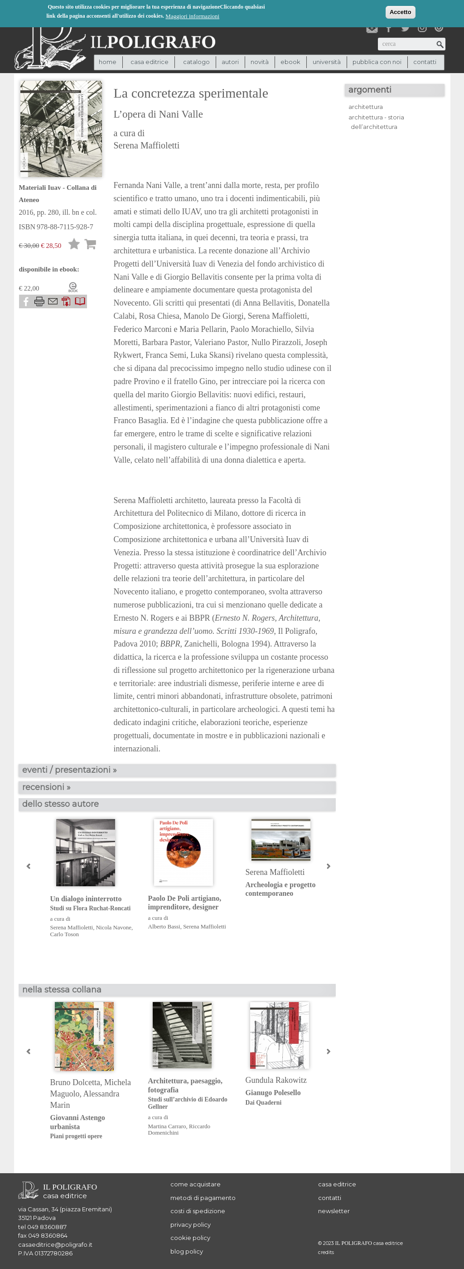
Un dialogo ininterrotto (92, 904)
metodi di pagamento (203, 1197)
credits (326, 1252)
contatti (424, 61)
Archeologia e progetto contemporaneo (281, 889)
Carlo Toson (64, 934)
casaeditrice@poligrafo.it (55, 1244)
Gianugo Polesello (287, 1097)
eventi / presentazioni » (69, 770)
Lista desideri (74, 245)
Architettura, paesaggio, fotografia (190, 1094)
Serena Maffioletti (147, 145)
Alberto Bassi (164, 926)
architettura (365, 106)
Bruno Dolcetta (75, 1082)
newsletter (334, 1211)
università (327, 61)
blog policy (186, 1251)
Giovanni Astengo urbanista (92, 1127)
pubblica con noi (377, 61)
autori (230, 61)
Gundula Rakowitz (276, 1080)
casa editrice (337, 1184)
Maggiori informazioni (192, 15)
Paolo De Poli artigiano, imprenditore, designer (185, 902)
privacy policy (190, 1224)
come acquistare (195, 1184)
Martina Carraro (167, 1126)
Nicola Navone (113, 927)
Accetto (400, 11)
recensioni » (46, 787)
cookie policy (190, 1237)
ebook (290, 61)
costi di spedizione (197, 1211)
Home (107, 61)
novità (260, 61)
